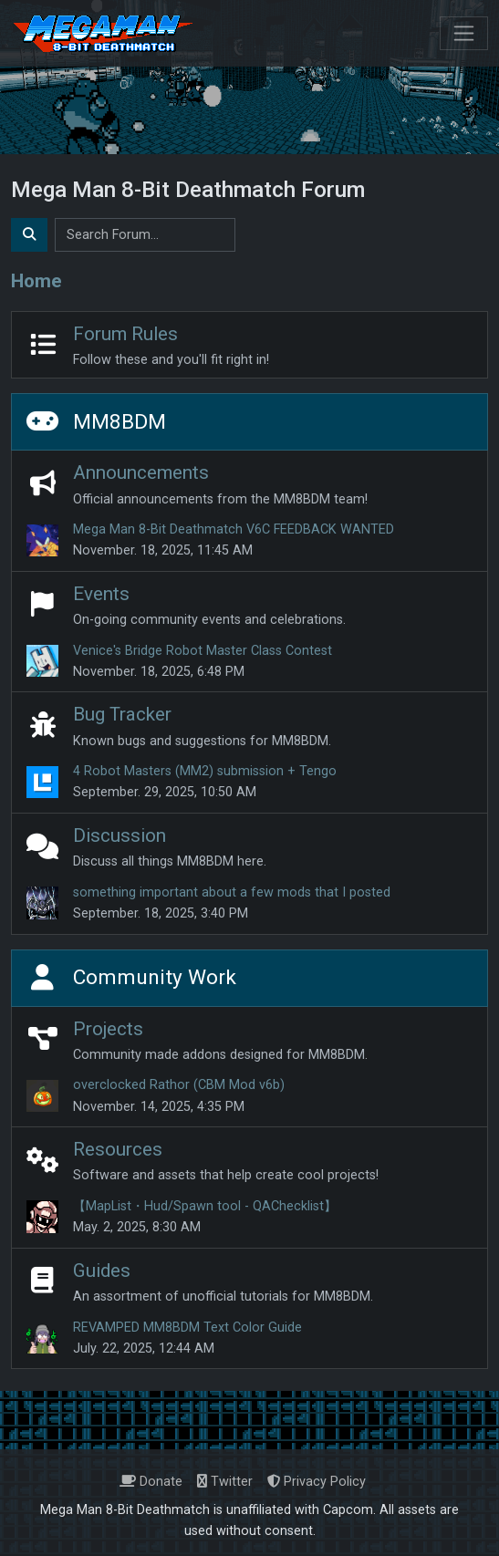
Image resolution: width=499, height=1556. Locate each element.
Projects (108, 1029)
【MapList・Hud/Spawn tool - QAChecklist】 (205, 1206)
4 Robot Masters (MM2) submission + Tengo (205, 771)
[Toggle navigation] (464, 33)
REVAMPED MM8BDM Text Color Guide (187, 1327)
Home (36, 281)
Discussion (119, 835)
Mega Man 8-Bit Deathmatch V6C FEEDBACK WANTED (233, 529)
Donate (151, 1481)
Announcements (141, 472)
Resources (117, 1149)
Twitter (225, 1481)
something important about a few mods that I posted (231, 892)
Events (101, 594)
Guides (101, 1270)
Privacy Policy (316, 1481)
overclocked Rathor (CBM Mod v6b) (179, 1085)
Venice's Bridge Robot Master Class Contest (202, 651)
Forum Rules (125, 334)
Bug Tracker (122, 714)
